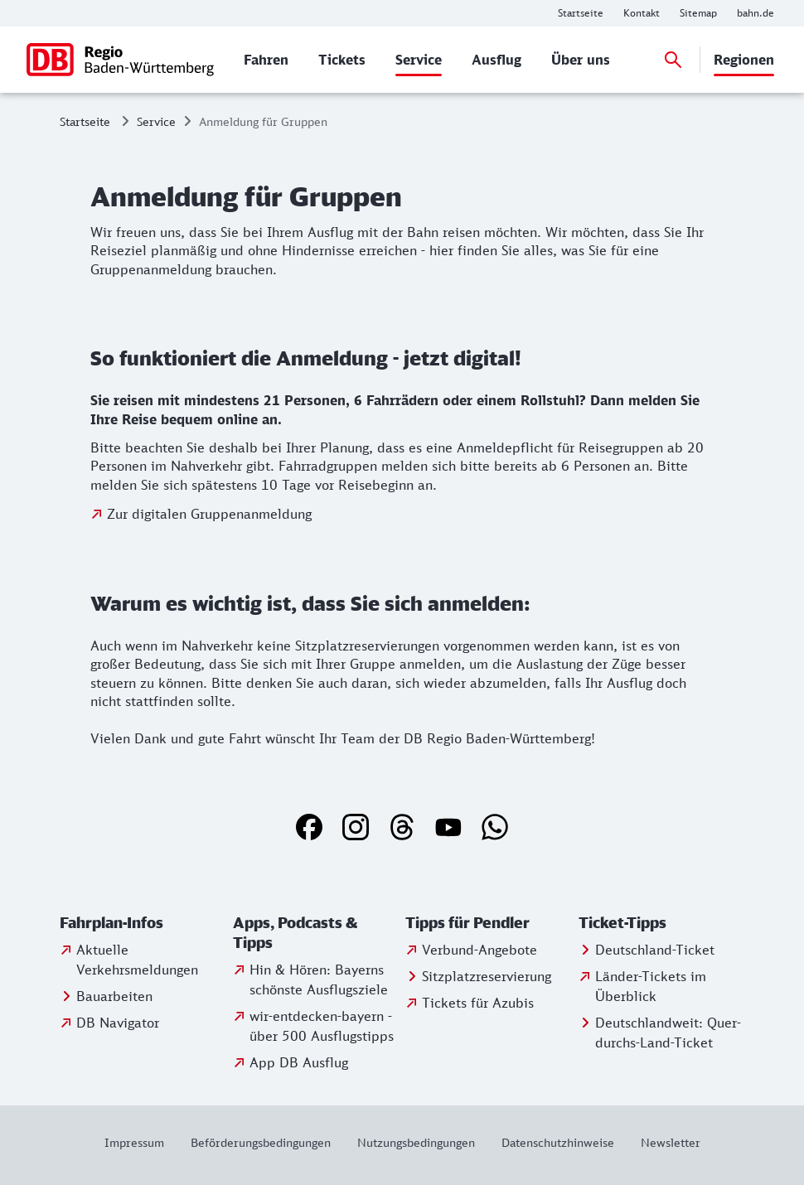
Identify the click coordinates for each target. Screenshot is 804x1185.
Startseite (85, 121)
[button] (143, 923)
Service (156, 121)
